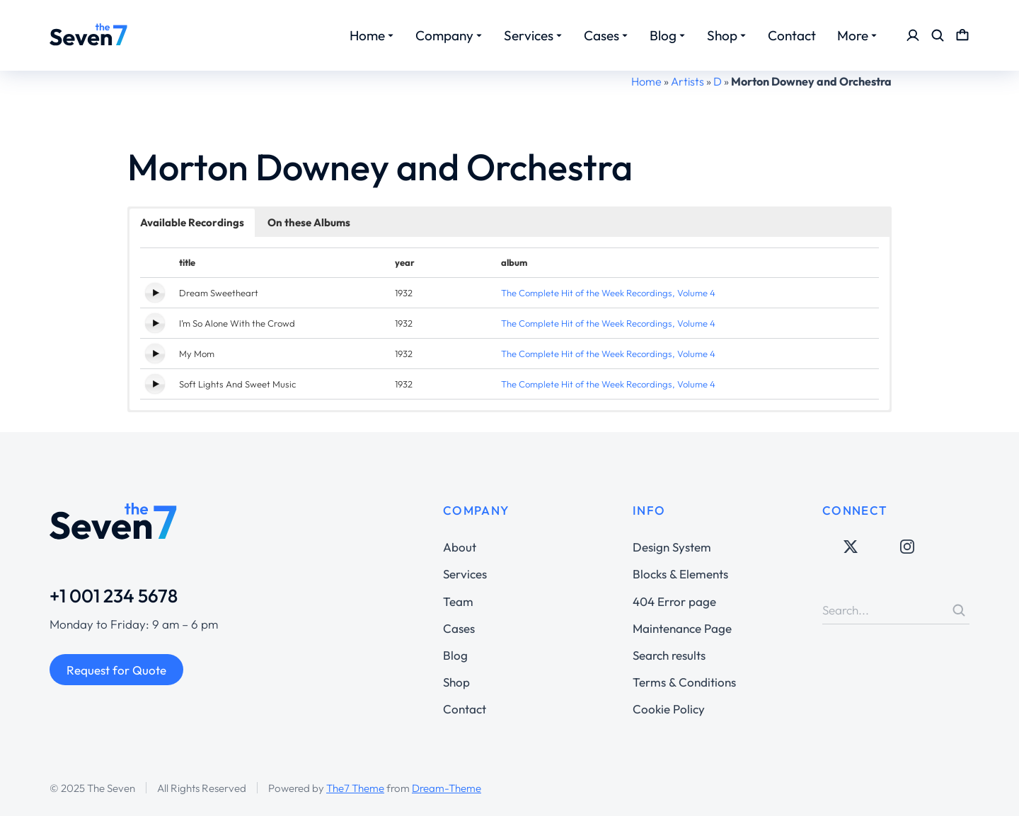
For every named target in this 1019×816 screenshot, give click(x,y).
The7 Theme (355, 788)
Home (646, 81)
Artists (687, 81)
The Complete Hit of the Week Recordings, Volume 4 (608, 292)
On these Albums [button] (308, 222)
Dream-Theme (446, 788)
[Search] (958, 610)
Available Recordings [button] (192, 222)
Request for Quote (116, 670)
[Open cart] (962, 35)
